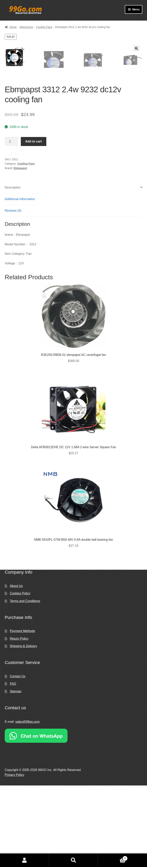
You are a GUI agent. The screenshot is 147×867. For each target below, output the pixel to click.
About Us (16, 667)
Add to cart (33, 223)
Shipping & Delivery (23, 727)
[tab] (73, 269)
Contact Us (17, 757)
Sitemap (15, 772)
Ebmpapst (20, 249)
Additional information (20, 280)
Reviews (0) (13, 292)
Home (13, 27)
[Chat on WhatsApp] (73, 817)
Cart (113, 857)
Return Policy (19, 720)
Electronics (26, 27)
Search (73, 860)
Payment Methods (22, 712)
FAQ (13, 765)
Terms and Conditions (25, 682)
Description (12, 269)
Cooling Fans (44, 27)
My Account (24, 860)
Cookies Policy (20, 675)
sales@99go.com (27, 803)
